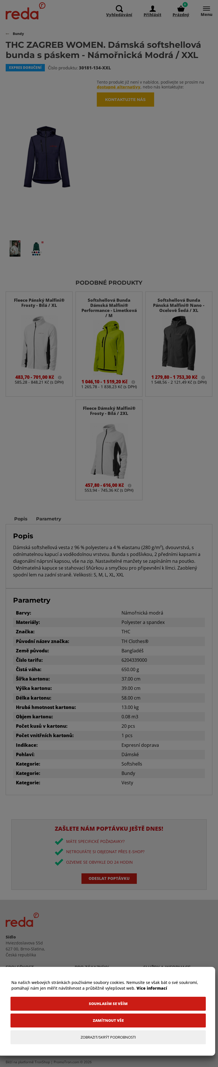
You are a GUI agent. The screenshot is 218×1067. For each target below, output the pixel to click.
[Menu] (203, 11)
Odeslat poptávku (109, 878)
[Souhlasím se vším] (108, 1004)
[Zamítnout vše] (108, 1020)
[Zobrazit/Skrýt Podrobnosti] (108, 1037)
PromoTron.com (66, 1062)
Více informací (152, 988)
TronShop (42, 1062)
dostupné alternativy (119, 87)
